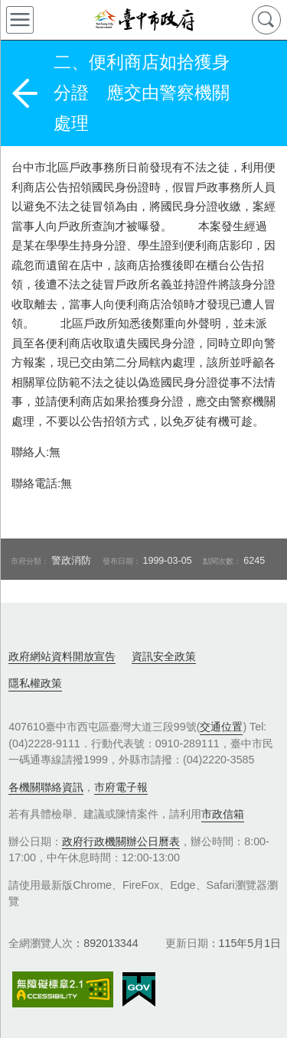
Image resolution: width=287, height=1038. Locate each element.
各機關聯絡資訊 (45, 787)
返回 (24, 93)
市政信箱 (222, 814)
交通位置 (221, 727)
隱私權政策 (35, 683)
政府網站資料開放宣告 (62, 656)
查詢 (266, 19)
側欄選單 (20, 20)
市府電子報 (121, 787)
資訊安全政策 (164, 656)
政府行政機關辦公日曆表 (121, 841)
